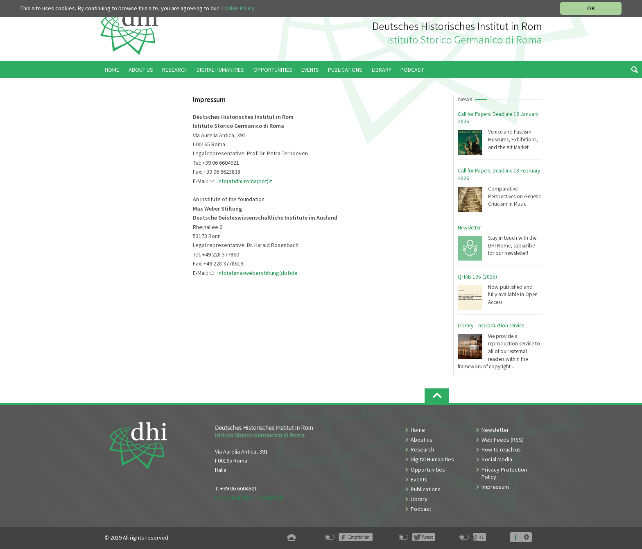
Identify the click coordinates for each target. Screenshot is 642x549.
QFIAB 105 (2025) (477, 276)
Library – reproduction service (491, 325)
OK (591, 8)
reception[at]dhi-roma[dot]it (249, 497)
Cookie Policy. (238, 8)
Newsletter (469, 227)
